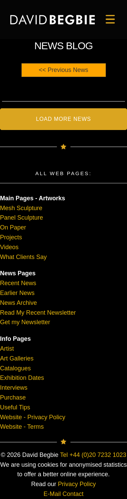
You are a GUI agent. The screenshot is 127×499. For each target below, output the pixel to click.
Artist (7, 348)
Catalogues (15, 368)
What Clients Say (23, 257)
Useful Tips (15, 407)
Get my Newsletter (25, 322)
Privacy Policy (77, 484)
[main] (52, 20)
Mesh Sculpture (21, 208)
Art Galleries (17, 358)
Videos (9, 247)
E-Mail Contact (63, 494)
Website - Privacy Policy (32, 417)
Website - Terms (22, 426)
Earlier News (17, 293)
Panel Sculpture (21, 217)
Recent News (18, 283)
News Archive (18, 302)
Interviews (13, 387)
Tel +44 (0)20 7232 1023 (93, 454)
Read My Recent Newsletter (38, 312)
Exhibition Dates (22, 377)
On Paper (13, 227)
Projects (11, 237)
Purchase (13, 397)
